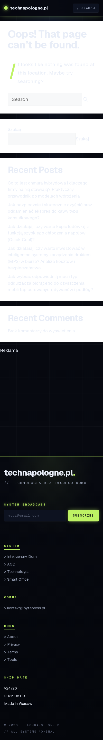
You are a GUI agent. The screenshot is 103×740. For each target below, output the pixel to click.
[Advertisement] (51, 405)
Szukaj (14, 129)
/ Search (86, 8)
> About (11, 636)
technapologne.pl (29, 8)
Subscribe (83, 515)
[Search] (85, 99)
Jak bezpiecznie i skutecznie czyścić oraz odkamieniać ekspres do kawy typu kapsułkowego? (50, 211)
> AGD (9, 564)
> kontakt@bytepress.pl (24, 608)
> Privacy (12, 644)
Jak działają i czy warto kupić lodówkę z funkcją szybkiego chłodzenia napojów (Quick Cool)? (48, 233)
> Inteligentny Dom (20, 556)
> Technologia (16, 571)
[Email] (35, 515)
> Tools (10, 659)
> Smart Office (16, 579)
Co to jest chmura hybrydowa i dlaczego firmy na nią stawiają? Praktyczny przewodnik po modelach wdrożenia (48, 189)
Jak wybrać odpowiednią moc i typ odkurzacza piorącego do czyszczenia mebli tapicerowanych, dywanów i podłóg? (50, 283)
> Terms (11, 652)
